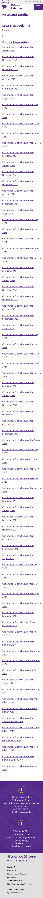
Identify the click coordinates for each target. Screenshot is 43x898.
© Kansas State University (16, 889)
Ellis (4, 36)
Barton (5, 30)
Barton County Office (21, 797)
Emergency (11, 870)
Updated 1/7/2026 (14, 893)
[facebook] (21, 789)
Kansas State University (6, 2)
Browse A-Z (37, 2)
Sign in (27, 2)
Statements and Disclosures (17, 874)
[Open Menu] (38, 7)
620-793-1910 (21, 806)
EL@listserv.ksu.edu (21, 846)
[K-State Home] (4, 7)
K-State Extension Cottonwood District (19, 7)
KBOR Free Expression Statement (19, 884)
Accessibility (12, 877)
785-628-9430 (21, 840)
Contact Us (11, 867)
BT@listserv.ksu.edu (21, 812)
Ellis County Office (21, 831)
